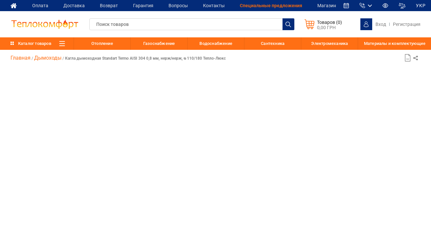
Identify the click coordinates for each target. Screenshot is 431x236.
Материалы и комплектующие (394, 44)
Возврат (111, 5)
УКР (426, 5)
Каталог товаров (34, 43)
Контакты (217, 5)
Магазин (331, 5)
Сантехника (272, 43)
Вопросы (181, 5)
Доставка (75, 5)
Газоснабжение (159, 43)
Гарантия (145, 5)
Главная (21, 58)
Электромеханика (329, 43)
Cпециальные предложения (275, 5)
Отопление (102, 43)
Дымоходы (47, 58)
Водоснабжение (215, 43)
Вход (380, 24)
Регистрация (406, 24)
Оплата (41, 5)
